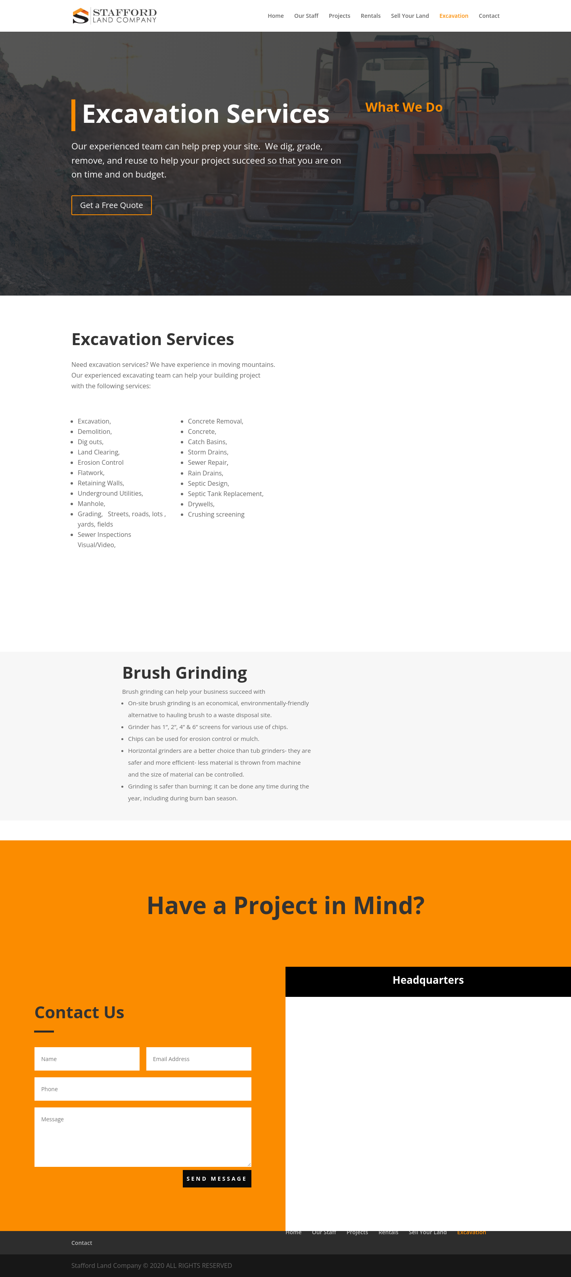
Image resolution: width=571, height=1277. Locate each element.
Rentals (371, 16)
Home (276, 16)
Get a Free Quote (111, 205)
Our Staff (306, 16)
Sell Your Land (410, 16)
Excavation (453, 16)
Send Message (217, 1178)
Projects (339, 16)
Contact (489, 16)
